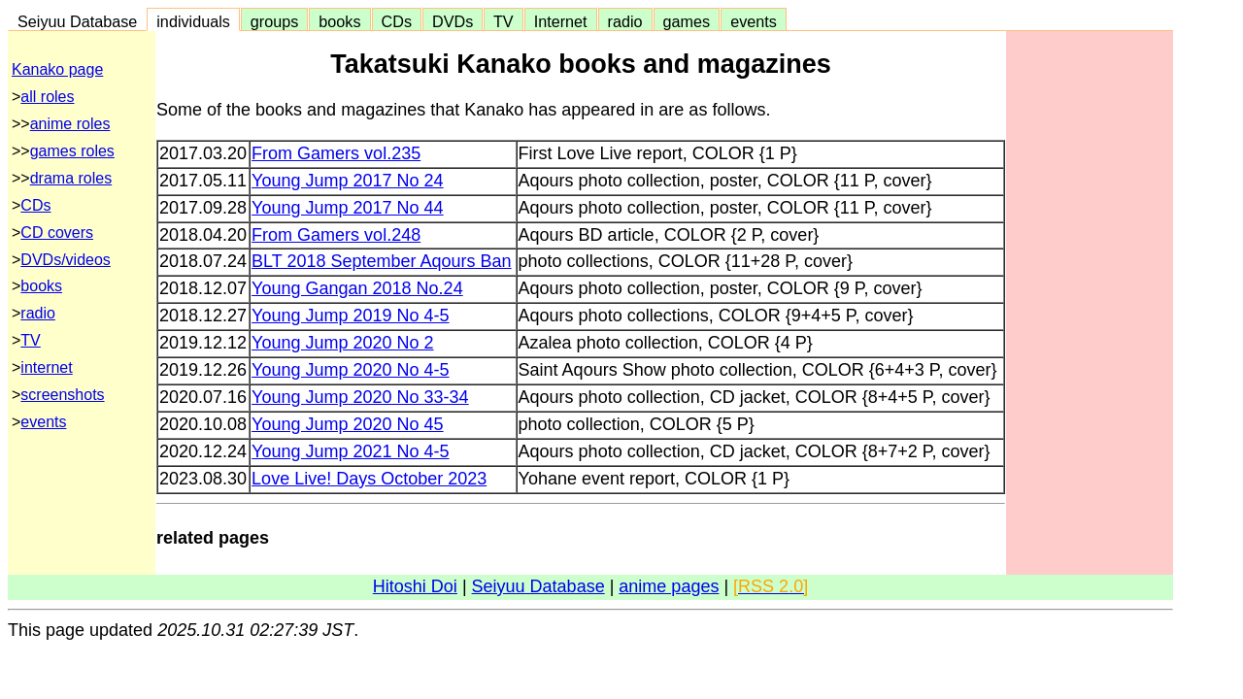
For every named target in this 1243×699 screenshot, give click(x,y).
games (687, 21)
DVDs (452, 21)
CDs (396, 21)
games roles (72, 151)
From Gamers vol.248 (336, 235)
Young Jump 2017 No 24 (348, 180)
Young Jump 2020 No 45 (348, 424)
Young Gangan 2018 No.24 (357, 288)
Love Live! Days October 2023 (369, 478)
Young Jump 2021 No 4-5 (350, 451)
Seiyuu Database (77, 21)
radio (625, 21)
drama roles (71, 178)
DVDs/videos (65, 259)
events (754, 21)
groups (275, 21)
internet (46, 367)
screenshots (62, 394)
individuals (193, 21)
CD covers (56, 232)
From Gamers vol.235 (336, 153)
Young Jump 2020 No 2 (342, 342)
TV (503, 21)
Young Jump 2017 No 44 (348, 207)
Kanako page (57, 69)
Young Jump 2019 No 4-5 (350, 315)
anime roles (70, 124)
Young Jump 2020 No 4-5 (350, 370)
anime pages (669, 586)
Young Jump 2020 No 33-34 (360, 397)
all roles (47, 96)
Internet (560, 21)
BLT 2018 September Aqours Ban (382, 261)
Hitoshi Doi (415, 586)
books (339, 21)
